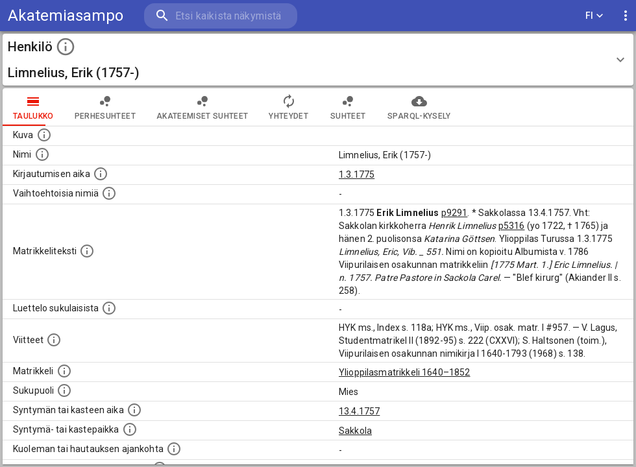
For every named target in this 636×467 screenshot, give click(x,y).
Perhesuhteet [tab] (105, 107)
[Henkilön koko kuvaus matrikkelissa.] (87, 251)
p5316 (511, 226)
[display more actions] (625, 16)
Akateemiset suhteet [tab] (202, 107)
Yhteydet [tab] (288, 107)
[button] (318, 60)
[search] (220, 16)
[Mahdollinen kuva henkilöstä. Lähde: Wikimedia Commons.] (44, 135)
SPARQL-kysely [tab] (419, 107)
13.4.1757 (359, 411)
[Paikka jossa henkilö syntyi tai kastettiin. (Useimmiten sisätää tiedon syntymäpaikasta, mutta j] (129, 429)
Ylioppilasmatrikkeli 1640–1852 (405, 372)
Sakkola (355, 430)
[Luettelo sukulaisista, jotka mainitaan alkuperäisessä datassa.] (109, 308)
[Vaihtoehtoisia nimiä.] (109, 193)
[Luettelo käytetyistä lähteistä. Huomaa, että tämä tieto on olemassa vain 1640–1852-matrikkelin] (53, 339)
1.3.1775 (356, 174)
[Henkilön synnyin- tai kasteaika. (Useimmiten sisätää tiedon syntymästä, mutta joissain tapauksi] (134, 410)
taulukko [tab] (33, 107)
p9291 (454, 213)
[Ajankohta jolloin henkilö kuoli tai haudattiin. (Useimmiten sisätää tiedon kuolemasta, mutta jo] (174, 448)
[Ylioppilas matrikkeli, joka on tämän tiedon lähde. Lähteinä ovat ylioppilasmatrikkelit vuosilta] (64, 371)
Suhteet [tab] (348, 107)
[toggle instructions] (65, 46)
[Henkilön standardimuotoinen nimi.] (42, 154)
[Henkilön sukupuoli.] (64, 390)
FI (594, 16)
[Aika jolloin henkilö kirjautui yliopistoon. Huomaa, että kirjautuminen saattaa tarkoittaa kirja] (100, 173)
